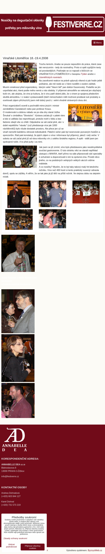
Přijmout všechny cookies (32, 547)
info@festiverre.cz (10, 476)
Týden (84, 74)
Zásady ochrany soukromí (15, 538)
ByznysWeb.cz (95, 550)
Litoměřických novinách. (50, 77)
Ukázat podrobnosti (11, 545)
